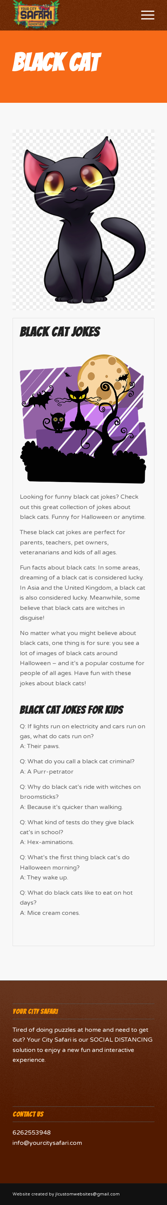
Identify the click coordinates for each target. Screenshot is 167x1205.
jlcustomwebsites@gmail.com (87, 1194)
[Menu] (143, 15)
